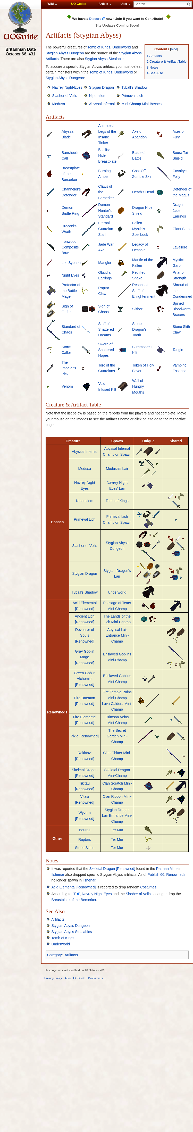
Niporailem (97, 96)
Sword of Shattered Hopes (106, 350)
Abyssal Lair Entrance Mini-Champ (117, 635)
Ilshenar (57, 874)
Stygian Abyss (130, 53)
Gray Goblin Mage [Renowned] (84, 657)
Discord (95, 19)
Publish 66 (155, 874)
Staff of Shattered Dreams (106, 329)
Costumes (148, 887)
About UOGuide (75, 978)
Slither (137, 309)
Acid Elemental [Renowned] (73, 887)
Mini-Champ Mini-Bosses (141, 104)
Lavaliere (180, 247)
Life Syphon (71, 263)
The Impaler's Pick (69, 368)
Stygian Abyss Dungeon (65, 53)
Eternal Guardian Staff (105, 229)
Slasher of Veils (64, 96)
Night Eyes (70, 275)
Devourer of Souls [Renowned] (84, 635)
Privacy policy (53, 978)
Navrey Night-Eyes (67, 87)
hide (174, 49)
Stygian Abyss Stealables (105, 59)
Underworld (121, 47)
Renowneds (175, 874)
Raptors (84, 839)
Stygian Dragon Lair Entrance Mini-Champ (117, 815)
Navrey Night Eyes (97, 894)
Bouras (84, 830)
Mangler (104, 263)
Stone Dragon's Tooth (139, 329)
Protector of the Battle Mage (71, 290)
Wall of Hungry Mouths (138, 386)
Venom (67, 386)
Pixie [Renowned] (85, 736)
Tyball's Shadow (134, 87)
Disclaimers (95, 978)
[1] (74, 894)
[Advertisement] (20, 138)
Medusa (58, 104)
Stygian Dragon (101, 87)
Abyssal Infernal (102, 104)
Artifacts (52, 59)
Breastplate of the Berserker (73, 900)
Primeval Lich (132, 96)
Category (54, 955)
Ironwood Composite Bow (70, 247)
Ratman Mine (167, 869)
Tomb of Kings (98, 47)
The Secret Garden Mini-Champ (117, 736)
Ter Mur (117, 830)
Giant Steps (182, 229)
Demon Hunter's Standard (105, 210)
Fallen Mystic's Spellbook (140, 229)
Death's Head (143, 192)
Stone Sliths (84, 848)
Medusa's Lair (117, 469)
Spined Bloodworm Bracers (182, 309)
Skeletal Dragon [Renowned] (112, 869)
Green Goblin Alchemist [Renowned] (84, 679)
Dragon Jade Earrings (179, 210)
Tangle (178, 350)
